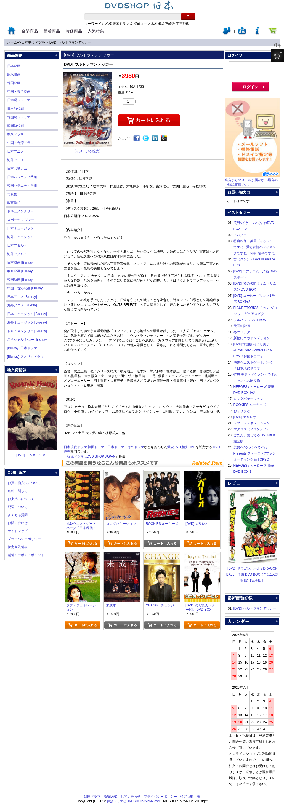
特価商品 (74, 31)
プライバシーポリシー (24, 539)
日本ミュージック (20, 228)
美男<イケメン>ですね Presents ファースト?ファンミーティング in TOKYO (254, 453)
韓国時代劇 (15, 126)
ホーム (12, 42)
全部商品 (30, 31)
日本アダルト (17, 245)
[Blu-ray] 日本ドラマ (22, 348)
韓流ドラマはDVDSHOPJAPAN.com (134, 801)
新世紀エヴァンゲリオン (251, 338)
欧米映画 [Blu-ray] (20, 271)
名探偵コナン (140, 24)
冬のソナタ (241, 332)
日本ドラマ (116, 447)
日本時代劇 (15, 109)
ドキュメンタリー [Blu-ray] (27, 331)
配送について (18, 507)
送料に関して (18, 491)
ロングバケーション (248, 399)
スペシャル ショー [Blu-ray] (27, 339)
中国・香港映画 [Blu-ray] (25, 288)
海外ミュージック (20, 237)
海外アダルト (17, 254)
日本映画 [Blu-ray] (20, 262)
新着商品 (52, 31)
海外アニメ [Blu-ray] (22, 305)
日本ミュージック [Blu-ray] (27, 314)
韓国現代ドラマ (18, 117)
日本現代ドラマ (32, 42)
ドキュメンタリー (20, 211)
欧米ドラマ (15, 134)
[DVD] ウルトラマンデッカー (70, 42)
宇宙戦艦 (182, 24)
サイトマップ (18, 531)
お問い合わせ (18, 523)
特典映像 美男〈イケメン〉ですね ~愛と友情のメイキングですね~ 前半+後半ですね (255, 247)
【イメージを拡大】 (87, 151)
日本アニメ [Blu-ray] (22, 297)
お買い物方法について (24, 483)
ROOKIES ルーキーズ (249, 405)
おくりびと (241, 411)
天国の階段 (241, 326)
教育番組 (13, 203)
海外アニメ (15, 160)
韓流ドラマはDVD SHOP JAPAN (91, 456)
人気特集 (96, 31)
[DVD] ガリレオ (244, 417)
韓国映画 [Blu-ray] (20, 280)
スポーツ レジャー (20, 220)
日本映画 (13, 66)
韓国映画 (13, 83)
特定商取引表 (18, 547)
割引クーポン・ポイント (26, 555)
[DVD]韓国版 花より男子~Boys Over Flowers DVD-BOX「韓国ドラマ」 (252, 350)
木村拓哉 (157, 24)
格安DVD (188, 447)
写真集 (12, 194)
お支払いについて (21, 499)
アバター (240, 235)
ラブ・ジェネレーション (251, 423)
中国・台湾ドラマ (20, 143)
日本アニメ (15, 151)
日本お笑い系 (17, 168)
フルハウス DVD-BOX (249, 320)
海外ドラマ (136, 447)
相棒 (108, 24)
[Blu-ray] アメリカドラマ (25, 357)
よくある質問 (18, 515)
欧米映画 (13, 74)
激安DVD (174, 447)
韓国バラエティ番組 (22, 186)
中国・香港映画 (18, 91)
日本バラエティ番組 (22, 177)
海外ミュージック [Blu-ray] (27, 322)
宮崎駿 (170, 24)
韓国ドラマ (121, 24)
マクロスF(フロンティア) (252, 429)
